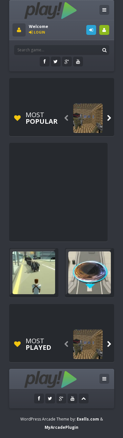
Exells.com (88, 419)
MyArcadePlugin (61, 427)
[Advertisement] (67, 89)
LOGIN (91, 30)
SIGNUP (104, 30)
